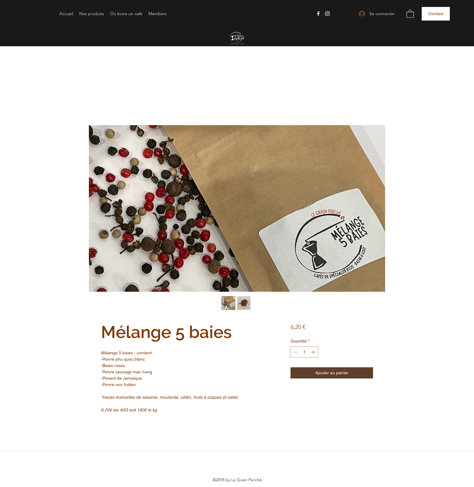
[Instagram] (327, 14)
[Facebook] (318, 14)
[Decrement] (295, 352)
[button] (91, 13)
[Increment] (313, 352)
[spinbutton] (304, 352)
